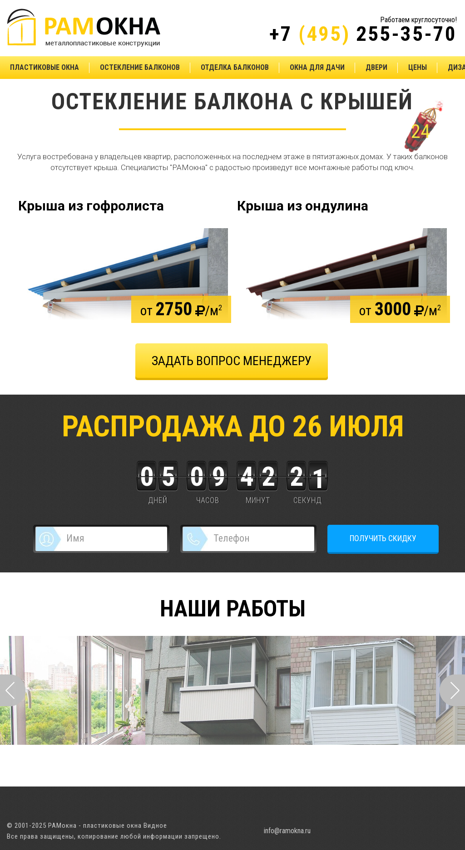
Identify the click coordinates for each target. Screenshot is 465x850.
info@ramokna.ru (287, 830)
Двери (376, 67)
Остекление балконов (140, 67)
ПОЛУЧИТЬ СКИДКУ (383, 538)
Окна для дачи (317, 67)
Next (452, 690)
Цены (417, 67)
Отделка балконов (235, 67)
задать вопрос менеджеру (232, 360)
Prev (12, 690)
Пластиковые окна (44, 67)
